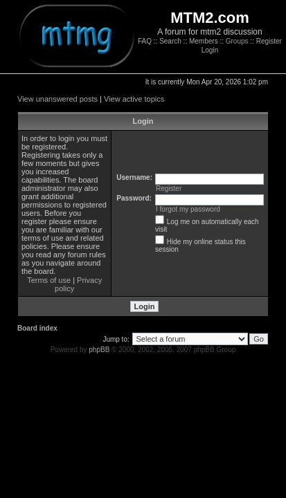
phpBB (99, 349)
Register (269, 41)
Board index (37, 328)
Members (203, 41)
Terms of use (49, 280)
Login (210, 50)
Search (170, 41)
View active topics (134, 99)
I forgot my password (188, 209)
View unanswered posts (57, 99)
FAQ (145, 41)
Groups (237, 41)
